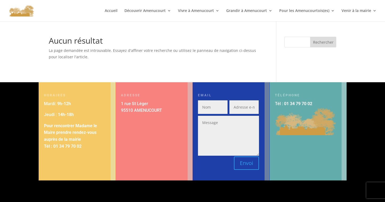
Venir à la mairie (356, 11)
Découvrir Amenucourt (145, 11)
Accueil (111, 11)
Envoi (246, 163)
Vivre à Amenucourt (196, 11)
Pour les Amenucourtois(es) (304, 11)
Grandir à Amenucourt (246, 11)
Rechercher (323, 42)
